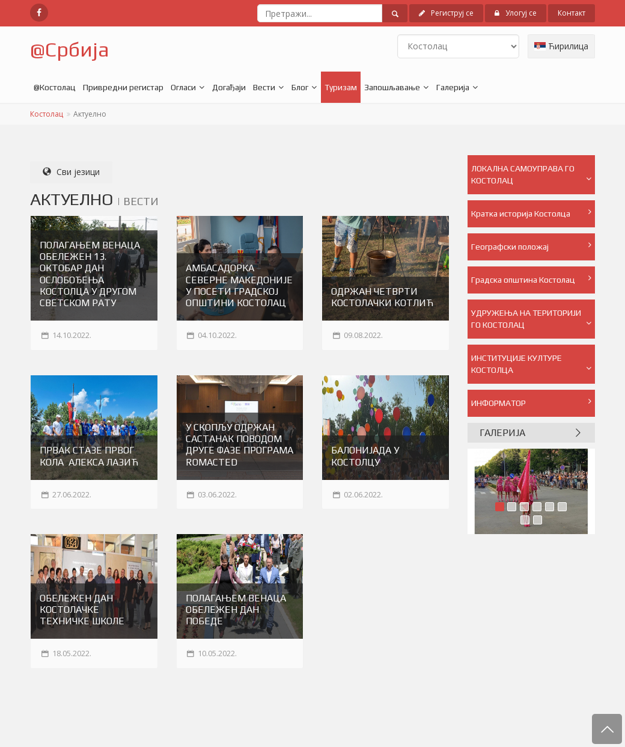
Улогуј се (516, 13)
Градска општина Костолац (531, 279)
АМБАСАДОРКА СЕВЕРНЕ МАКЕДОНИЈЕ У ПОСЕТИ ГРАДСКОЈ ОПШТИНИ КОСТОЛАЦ (239, 285)
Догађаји (229, 87)
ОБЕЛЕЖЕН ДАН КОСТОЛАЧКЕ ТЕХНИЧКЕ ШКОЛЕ (82, 609)
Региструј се (446, 13)
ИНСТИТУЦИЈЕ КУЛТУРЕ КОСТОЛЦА (531, 364)
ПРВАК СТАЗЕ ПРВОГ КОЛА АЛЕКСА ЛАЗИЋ (89, 455)
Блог (299, 87)
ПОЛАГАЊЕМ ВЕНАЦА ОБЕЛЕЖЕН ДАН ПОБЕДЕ (236, 609)
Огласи (183, 87)
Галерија (452, 87)
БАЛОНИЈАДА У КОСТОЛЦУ (365, 455)
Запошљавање (392, 87)
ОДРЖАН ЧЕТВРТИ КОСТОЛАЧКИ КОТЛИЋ (382, 297)
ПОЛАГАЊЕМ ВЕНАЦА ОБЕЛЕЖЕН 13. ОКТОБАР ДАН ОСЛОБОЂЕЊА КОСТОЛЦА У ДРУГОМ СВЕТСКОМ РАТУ (90, 274)
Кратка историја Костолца (531, 213)
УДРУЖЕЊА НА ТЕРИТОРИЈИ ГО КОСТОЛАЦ (531, 319)
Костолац (46, 114)
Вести (264, 87)
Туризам (341, 87)
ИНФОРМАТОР (531, 402)
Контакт (571, 13)
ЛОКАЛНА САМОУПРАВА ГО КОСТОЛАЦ (531, 174)
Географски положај (531, 246)
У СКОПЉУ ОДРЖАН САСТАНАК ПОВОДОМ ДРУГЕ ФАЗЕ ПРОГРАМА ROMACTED (239, 445)
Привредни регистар (123, 87)
